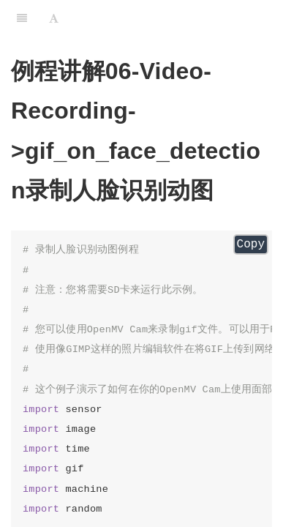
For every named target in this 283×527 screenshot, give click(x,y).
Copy (251, 244)
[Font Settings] (53, 18)
